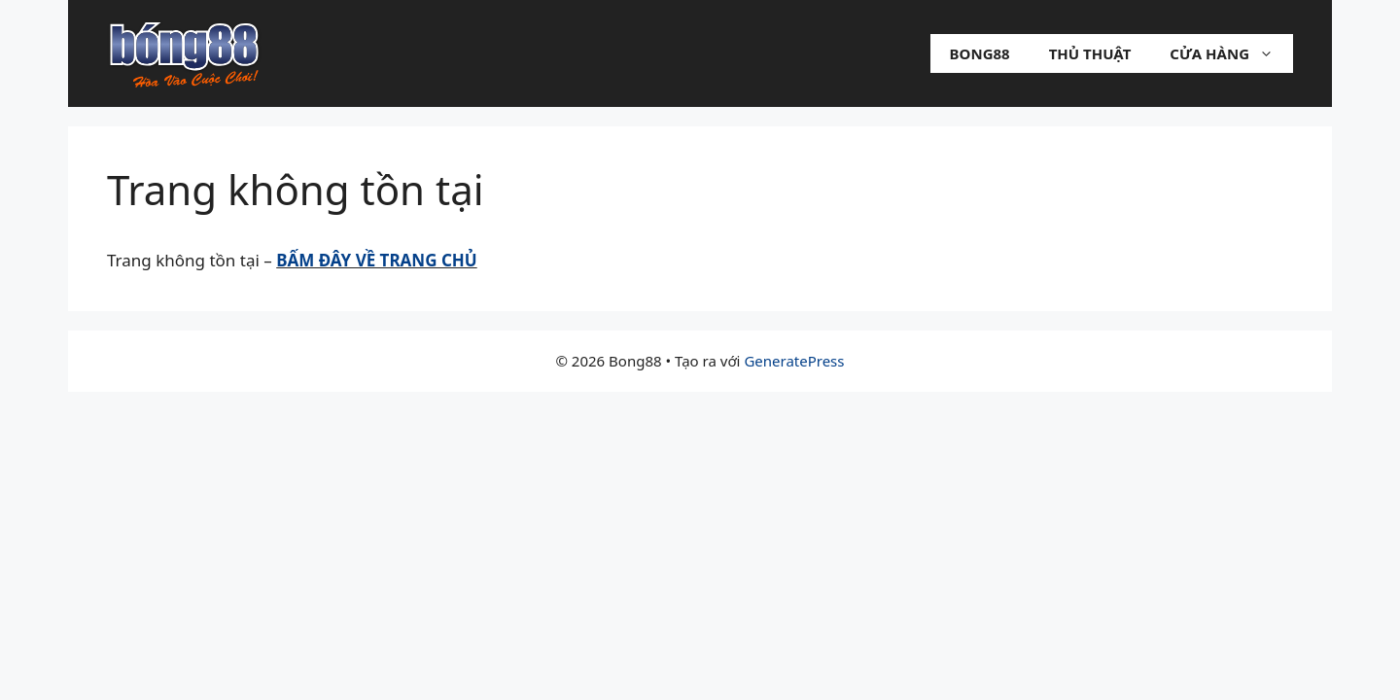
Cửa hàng (1231, 53)
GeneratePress (794, 360)
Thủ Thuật (1090, 53)
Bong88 (980, 53)
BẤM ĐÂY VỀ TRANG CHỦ (376, 260)
